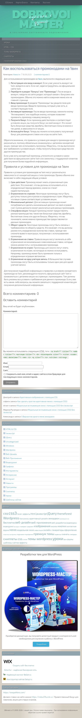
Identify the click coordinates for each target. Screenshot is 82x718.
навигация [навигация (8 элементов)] (38, 530)
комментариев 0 (42, 74)
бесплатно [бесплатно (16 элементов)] (9, 522)
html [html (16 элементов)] (33, 513)
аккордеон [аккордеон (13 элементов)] (53, 518)
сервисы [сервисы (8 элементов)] (58, 534)
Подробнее (41, 644)
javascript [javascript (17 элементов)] (41, 513)
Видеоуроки (11, 462)
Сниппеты (9, 56)
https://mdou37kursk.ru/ (42, 697)
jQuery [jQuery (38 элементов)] (52, 513)
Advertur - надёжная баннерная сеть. (20, 670)
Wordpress (10, 450)
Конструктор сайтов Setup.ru (19, 679)
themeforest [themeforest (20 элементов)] (64, 513)
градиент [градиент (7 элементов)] (30, 526)
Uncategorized (12, 441)
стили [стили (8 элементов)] (25, 539)
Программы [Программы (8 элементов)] (24, 519)
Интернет (10, 479)
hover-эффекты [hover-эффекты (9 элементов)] (23, 514)
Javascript (10, 433)
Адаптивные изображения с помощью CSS (38, 397)
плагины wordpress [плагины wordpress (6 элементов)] (9, 534)
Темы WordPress (12, 52)
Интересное (11, 475)
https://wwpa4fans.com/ (14, 692)
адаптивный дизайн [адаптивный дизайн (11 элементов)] (38, 518)
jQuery (9, 437)
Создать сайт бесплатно (23, 665)
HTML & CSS (11, 429)
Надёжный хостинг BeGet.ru (19, 675)
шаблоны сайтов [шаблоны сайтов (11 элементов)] (11, 542)
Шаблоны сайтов (13, 500)
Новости (16, 74)
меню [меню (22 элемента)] (12, 529)
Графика (9, 466)
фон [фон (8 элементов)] (65, 539)
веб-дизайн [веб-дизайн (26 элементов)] (23, 522)
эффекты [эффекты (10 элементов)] (23, 543)
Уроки (7, 42)
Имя (5, 363)
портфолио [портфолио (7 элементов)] (29, 534)
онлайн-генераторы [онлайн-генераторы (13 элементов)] (53, 530)
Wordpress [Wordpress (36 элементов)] (11, 518)
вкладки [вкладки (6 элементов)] (16, 526)
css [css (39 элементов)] (5, 513)
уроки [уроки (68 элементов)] (58, 538)
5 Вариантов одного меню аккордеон (37, 416)
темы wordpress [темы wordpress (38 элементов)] (40, 539)
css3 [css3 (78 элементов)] (13, 513)
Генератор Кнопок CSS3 (15, 61)
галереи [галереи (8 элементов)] (23, 527)
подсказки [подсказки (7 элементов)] (21, 534)
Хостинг (46, 2)
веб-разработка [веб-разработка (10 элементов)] (59, 523)
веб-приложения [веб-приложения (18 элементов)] (41, 522)
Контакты (35, 2)
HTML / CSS (9, 47)
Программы (11, 487)
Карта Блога (22, 2)
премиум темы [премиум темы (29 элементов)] (44, 534)
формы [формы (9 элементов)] (70, 539)
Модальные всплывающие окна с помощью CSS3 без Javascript (45, 405)
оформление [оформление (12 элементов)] (70, 530)
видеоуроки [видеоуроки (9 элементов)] (8, 526)
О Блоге (9, 2)
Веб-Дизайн (11, 454)
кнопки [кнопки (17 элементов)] (62, 526)
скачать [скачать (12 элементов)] (65, 534)
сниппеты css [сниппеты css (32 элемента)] (12, 539)
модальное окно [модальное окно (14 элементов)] (25, 529)
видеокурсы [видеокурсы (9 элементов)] (71, 523)
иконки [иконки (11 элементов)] (54, 526)
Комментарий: (10, 311)
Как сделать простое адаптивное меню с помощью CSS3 (42, 401)
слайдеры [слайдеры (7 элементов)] (73, 534)
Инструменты (12, 470)
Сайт (5, 370)
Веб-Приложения (14, 458)
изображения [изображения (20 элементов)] (42, 526)
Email (5, 366)
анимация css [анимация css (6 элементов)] (64, 519)
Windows (10, 446)
